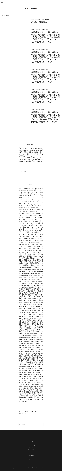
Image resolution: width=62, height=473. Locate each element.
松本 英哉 (39, 318)
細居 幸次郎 (22, 360)
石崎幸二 (22, 351)
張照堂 (37, 300)
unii (27, 217)
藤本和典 (21, 372)
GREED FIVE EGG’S (30, 197)
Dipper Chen (28, 194)
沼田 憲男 (34, 335)
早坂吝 (36, 310)
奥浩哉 (21, 275)
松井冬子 (33, 318)
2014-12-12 (38, 64)
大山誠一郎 (22, 271)
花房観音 (47, 19)
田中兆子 (31, 345)
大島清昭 (29, 271)
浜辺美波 (35, 337)
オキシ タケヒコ (33, 225)
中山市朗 (26, 244)
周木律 (26, 265)
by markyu (33, 24)
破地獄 (30, 353)
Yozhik (35, 219)
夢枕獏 (28, 269)
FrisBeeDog (21, 197)
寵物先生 (33, 281)
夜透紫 (23, 269)
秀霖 (34, 353)
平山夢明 (25, 298)
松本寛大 (21, 320)
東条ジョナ (25, 318)
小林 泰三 (28, 283)
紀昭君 (29, 359)
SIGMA (35, 211)
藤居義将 (39, 370)
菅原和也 (21, 366)
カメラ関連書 (23, 227)
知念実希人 (33, 349)
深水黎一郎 (30, 339)
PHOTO (31, 449)
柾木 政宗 (29, 324)
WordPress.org (26, 415)
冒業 (38, 252)
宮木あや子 (36, 279)
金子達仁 (23, 384)
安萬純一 (39, 277)
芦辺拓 (27, 364)
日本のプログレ (37, 308)
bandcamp (34, 190)
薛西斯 (38, 368)
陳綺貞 (21, 390)
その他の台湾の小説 (31, 230)
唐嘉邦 (36, 265)
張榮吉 (26, 300)
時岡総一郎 (33, 312)
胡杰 (26, 362)
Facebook (31, 463)
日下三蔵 (38, 306)
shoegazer (29, 211)
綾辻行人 (36, 360)
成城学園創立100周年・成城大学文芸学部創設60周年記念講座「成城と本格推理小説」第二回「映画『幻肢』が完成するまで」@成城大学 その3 (45, 57)
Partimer (25, 207)
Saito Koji (21, 209)
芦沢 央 (39, 362)
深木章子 (23, 339)
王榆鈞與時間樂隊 (36, 343)
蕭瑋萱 (33, 368)
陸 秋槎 (26, 390)
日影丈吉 (29, 308)
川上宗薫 (38, 293)
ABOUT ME (31, 451)
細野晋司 (30, 360)
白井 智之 (29, 347)
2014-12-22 (38, 24)
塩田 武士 (29, 267)
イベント (33, 29)
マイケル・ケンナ (27, 234)
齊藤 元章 (34, 403)
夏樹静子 (35, 267)
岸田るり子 (24, 291)
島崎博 (31, 291)
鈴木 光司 (30, 384)
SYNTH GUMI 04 (23, 215)
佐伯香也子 (38, 248)
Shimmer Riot (22, 211)
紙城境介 (40, 359)
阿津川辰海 (24, 388)
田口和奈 (37, 345)
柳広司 (41, 322)
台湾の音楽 (27, 261)
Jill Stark (31, 199)
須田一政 (27, 395)
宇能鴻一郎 (32, 277)
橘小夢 (31, 329)
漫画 (36, 339)
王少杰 (23, 343)
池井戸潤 (21, 335)
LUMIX (35, 203)
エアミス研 (24, 223)
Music (36, 205)
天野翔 (33, 273)
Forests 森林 (31, 195)
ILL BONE (22, 199)
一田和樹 (36, 238)
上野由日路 (37, 242)
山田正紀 (37, 287)
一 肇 (30, 238)
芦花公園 (21, 364)
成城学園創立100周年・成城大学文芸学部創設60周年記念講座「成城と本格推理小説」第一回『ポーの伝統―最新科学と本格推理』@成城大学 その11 (45, 117)
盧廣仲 (40, 347)
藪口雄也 (23, 374)
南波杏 (36, 256)
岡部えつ (26, 289)
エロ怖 (31, 223)
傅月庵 (21, 252)
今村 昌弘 (25, 248)
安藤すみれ (22, 279)
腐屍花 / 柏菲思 (33, 154)
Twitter (31, 461)
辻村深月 (26, 380)
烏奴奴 (33, 341)
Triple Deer (40, 215)
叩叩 (32, 260)
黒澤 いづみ (22, 403)
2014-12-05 (38, 126)
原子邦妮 (23, 258)
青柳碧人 (28, 393)
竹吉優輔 (35, 355)
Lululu (30, 203)
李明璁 (32, 316)
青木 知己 (21, 393)
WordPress (36, 469)
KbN (27, 201)
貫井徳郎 (35, 378)
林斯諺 (33, 320)
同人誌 (34, 263)
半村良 (31, 256)
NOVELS (31, 445)
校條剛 (35, 324)
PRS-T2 (31, 207)
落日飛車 (21, 368)
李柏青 (37, 316)
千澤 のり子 (24, 256)
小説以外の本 (35, 285)
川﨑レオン (22, 296)
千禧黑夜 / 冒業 (23, 150)
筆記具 (29, 357)
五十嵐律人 (22, 246)
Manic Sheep (26, 205)
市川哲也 (36, 296)
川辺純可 (39, 295)
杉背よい (26, 316)
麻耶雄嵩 (39, 399)
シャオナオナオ (29, 228)
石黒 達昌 (24, 353)
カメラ (41, 225)
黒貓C (28, 403)
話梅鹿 (31, 376)
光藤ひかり (27, 252)
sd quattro (35, 209)
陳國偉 (36, 388)
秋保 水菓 (39, 353)
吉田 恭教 (22, 263)
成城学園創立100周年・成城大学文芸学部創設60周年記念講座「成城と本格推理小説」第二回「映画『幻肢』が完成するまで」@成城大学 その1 (45, 97)
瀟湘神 (28, 341)
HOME (31, 443)
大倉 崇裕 (34, 269)
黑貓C (34, 401)
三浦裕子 (23, 242)
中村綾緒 (32, 244)
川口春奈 (26, 295)
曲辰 (39, 312)
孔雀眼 (41, 275)
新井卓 (21, 306)
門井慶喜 (31, 386)
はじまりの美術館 (32, 232)
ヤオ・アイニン (24, 236)
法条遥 (23, 337)
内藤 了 (34, 252)
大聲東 (23, 273)
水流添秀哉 (33, 331)
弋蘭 (42, 298)
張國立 (21, 300)
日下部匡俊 (22, 308)
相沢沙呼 (21, 349)
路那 (40, 378)
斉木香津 (40, 304)
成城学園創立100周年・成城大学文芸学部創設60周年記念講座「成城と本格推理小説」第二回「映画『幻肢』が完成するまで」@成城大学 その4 (45, 37)
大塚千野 (40, 269)
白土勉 (35, 347)
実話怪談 (29, 279)
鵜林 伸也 (33, 399)
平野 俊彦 (31, 298)
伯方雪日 (31, 248)
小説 (39, 19)
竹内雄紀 (29, 355)
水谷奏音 (22, 333)
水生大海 (40, 331)
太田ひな (39, 273)
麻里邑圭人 (28, 401)
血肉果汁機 (35, 374)
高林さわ (25, 397)
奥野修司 (26, 275)
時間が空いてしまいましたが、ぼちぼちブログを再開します (31, 155)
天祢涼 (28, 273)
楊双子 (34, 328)
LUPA (39, 203)
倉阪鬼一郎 (38, 250)
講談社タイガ (38, 376)
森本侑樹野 (38, 326)
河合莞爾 (27, 335)
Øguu (20, 207)
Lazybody (24, 203)
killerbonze (32, 201)
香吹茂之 (34, 395)
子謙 (36, 275)
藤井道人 (46, 29)
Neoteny (41, 205)
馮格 (39, 395)
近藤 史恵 (39, 380)
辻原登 (21, 380)
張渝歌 (31, 300)
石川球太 (28, 351)
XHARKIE (39, 217)
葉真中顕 (27, 368)
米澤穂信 (23, 359)
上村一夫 (30, 242)
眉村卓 (27, 349)
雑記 (31, 390)
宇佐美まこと (23, 277)
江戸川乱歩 (39, 333)
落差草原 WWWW (36, 366)
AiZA (20, 190)
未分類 (42, 19)
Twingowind (22, 217)
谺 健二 (26, 378)
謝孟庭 (21, 378)
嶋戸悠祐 (31, 293)
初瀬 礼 (30, 254)
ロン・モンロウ (23, 238)
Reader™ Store (34, 19)
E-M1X (39, 194)
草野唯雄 (39, 364)
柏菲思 (24, 322)
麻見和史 (21, 401)
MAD (20, 205)
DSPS (34, 194)
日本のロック (23, 310)
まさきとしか (39, 234)
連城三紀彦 (22, 382)
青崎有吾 (39, 392)
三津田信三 (33, 240)
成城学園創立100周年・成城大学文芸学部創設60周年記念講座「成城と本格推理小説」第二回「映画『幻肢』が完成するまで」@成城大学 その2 (45, 77)
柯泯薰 (36, 322)
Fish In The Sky (22, 195)
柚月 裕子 (30, 322)
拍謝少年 (25, 304)
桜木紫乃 (22, 326)
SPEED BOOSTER (37, 213)
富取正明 (26, 281)
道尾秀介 (29, 382)
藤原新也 (33, 370)
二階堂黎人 (39, 244)
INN (27, 199)
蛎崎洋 (29, 374)
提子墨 (31, 304)
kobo (20, 203)
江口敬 (33, 333)
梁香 (27, 326)
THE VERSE (32, 215)
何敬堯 (27, 250)
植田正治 (28, 328)
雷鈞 (22, 392)
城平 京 (41, 265)
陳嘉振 (31, 388)
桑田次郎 (40, 324)
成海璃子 (31, 302)
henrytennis (40, 197)
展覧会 (26, 287)
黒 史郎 (39, 401)
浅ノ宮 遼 (29, 337)
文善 (35, 304)
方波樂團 (32, 306)
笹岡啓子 (23, 357)
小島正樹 (21, 283)
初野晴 (36, 254)
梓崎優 (31, 326)
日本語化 (30, 310)
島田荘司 (38, 29)
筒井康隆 (35, 357)
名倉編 (40, 263)
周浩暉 (31, 265)
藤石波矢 (35, 372)
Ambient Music (27, 190)
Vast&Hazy (32, 217)
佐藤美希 (21, 250)
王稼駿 (21, 345)
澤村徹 (23, 341)
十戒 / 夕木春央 (37, 163)
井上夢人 (36, 246)
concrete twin (27, 192)
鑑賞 (39, 384)
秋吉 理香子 (22, 355)
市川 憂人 (29, 296)
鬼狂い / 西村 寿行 (26, 163)
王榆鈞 (28, 343)
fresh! (36, 195)
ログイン (21, 413)
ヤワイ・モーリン (35, 236)
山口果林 (31, 287)
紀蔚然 (34, 359)
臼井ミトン (32, 362)
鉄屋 (35, 384)
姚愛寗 (32, 275)
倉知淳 (32, 250)
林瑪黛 (38, 320)
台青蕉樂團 (35, 261)
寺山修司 (39, 281)
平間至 (37, 298)
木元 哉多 (28, 314)
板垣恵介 (27, 320)
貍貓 (30, 378)
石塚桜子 (40, 349)
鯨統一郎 (38, 397)
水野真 (28, 333)
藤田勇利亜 (28, 372)
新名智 (26, 306)
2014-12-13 (38, 44)
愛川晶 (26, 302)
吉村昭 (41, 261)
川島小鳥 (32, 295)
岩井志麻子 (33, 289)
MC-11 (32, 205)
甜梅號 (26, 345)
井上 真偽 (30, 246)
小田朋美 (23, 285)
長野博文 (25, 386)
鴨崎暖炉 (26, 399)
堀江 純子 (22, 267)
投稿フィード (29, 413)
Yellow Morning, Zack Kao (25, 219)
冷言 (26, 254)
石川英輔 (34, 351)
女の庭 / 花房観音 (39, 21)
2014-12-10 (38, 84)
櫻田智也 (37, 329)
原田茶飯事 (30, 258)
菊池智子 (27, 366)
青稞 (33, 393)
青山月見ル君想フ (30, 392)
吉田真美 (28, 263)
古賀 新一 (27, 260)
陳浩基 (41, 388)
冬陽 (22, 254)
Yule (39, 219)
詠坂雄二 (25, 376)
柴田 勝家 (22, 324)
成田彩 (37, 302)
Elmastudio (47, 469)
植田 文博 (21, 328)
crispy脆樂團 (35, 192)
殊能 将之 (26, 331)
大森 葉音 (36, 271)
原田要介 (37, 258)
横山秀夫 (25, 329)
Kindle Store (39, 201)
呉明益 (21, 265)
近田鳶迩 (32, 380)
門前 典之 (38, 386)
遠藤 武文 (35, 382)
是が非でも (25, 312)
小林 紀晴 (34, 283)
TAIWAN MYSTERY (31, 447)
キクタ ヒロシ (33, 227)
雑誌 (35, 390)
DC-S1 (22, 194)
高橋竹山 (31, 397)
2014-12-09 (38, 104)
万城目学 (26, 240)
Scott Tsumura (28, 209)
